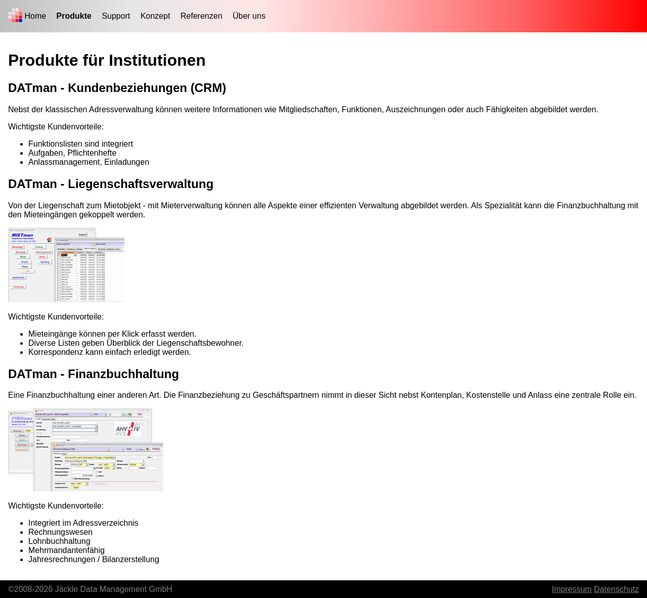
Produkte (74, 16)
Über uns (249, 16)
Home (35, 16)
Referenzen (201, 16)
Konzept (155, 16)
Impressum (571, 589)
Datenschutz (616, 589)
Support (116, 16)
